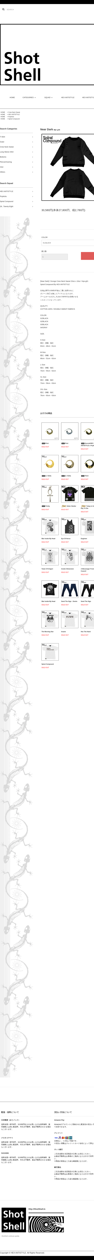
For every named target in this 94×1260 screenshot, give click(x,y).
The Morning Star (48, 632)
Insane (63, 632)
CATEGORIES (30, 97)
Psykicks (11, 117)
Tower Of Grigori (47, 569)
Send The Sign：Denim (69, 601)
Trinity (46, 506)
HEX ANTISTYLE (67, 97)
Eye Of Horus (65, 538)
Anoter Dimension (67, 569)
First (45, 443)
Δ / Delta (46, 476)
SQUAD (48, 97)
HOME (12, 97)
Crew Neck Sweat (14, 112)
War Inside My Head (48, 538)
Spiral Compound (14, 119)
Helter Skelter (68, 506)
